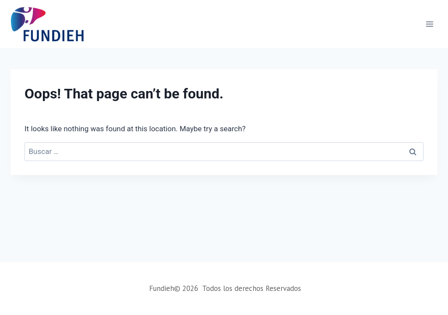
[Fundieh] (47, 24)
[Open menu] (429, 24)
